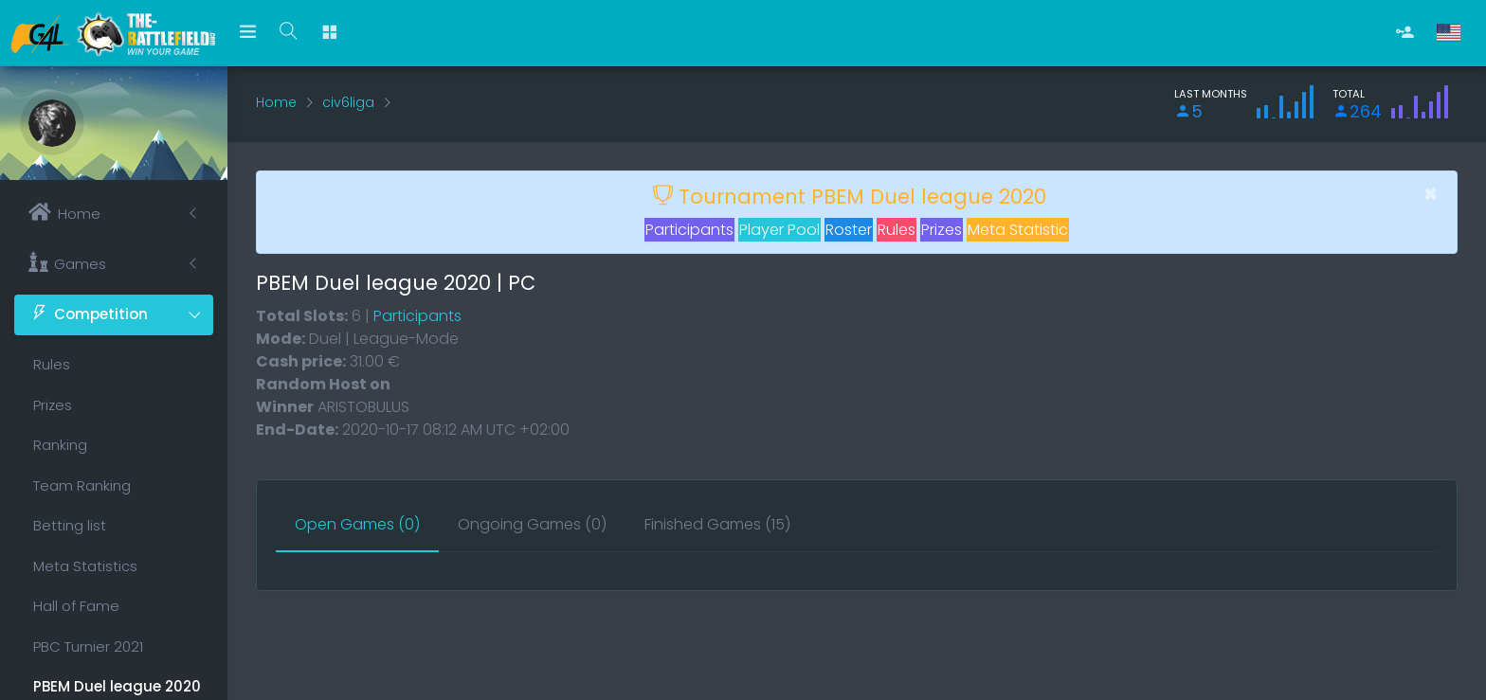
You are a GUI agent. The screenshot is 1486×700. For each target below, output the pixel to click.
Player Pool (779, 230)
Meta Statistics (85, 566)
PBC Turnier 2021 (88, 646)
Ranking (60, 445)
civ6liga (348, 102)
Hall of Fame (76, 606)
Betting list (69, 525)
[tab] (357, 525)
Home (276, 102)
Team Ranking (82, 485)
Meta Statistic (1018, 230)
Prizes (52, 405)
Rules (51, 364)
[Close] (1430, 194)
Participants (689, 230)
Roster (848, 230)
